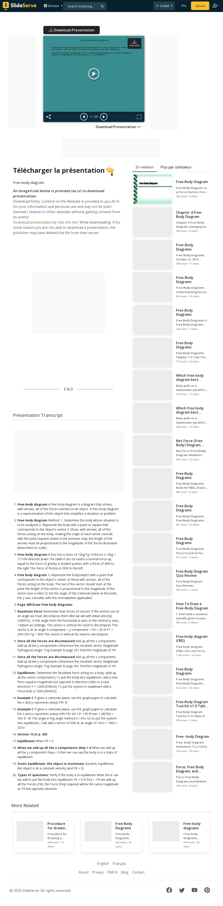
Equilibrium (26, 741)
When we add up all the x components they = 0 (54, 748)
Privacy (98, 872)
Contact (138, 872)
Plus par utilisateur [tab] (176, 167)
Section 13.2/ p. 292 (32, 734)
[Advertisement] (22, 82)
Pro (183, 5)
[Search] (84, 6)
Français (119, 863)
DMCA (112, 872)
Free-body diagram (32, 504)
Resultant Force (29, 611)
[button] (53, 6)
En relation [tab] (145, 167)
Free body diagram (32, 575)
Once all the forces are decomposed (46, 641)
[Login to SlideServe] (215, 6)
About (84, 872)
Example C (25, 698)
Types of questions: (33, 775)
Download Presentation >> (118, 126)
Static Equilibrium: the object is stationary (50, 764)
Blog (124, 872)
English (103, 863)
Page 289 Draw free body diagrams (45, 604)
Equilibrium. (26, 673)
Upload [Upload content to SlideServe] (200, 6)
